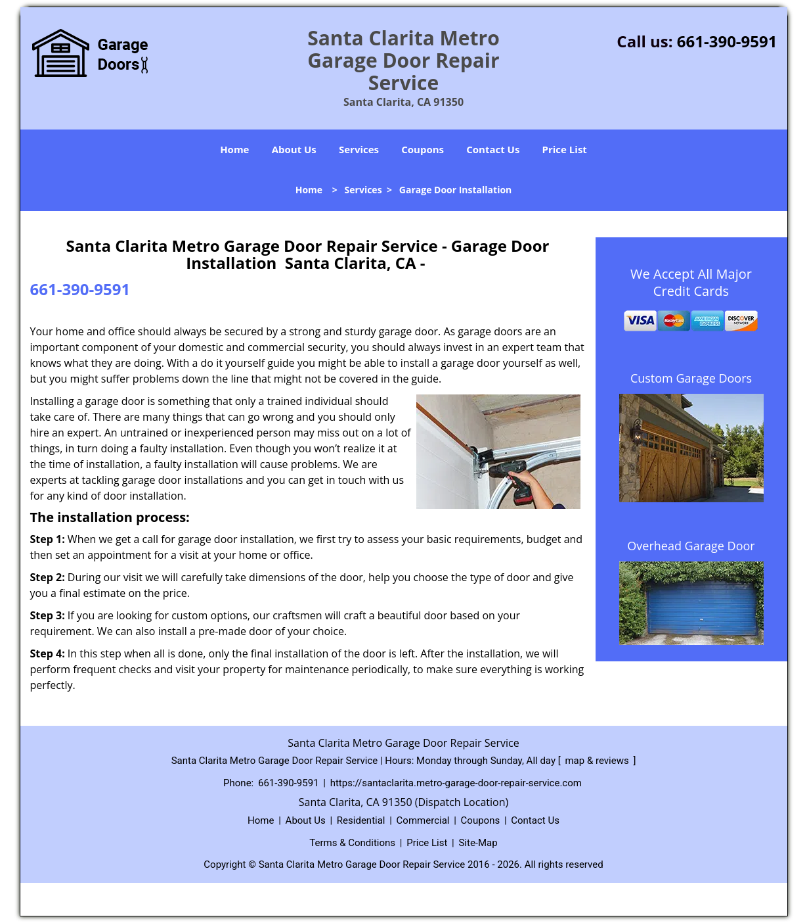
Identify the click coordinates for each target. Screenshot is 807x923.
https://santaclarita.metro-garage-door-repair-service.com (456, 783)
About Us (294, 149)
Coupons (422, 149)
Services (359, 149)
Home (234, 149)
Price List (564, 149)
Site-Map (477, 843)
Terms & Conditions (352, 843)
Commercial (423, 820)
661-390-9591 (727, 41)
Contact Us (492, 149)
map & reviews (598, 761)
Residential (361, 820)
